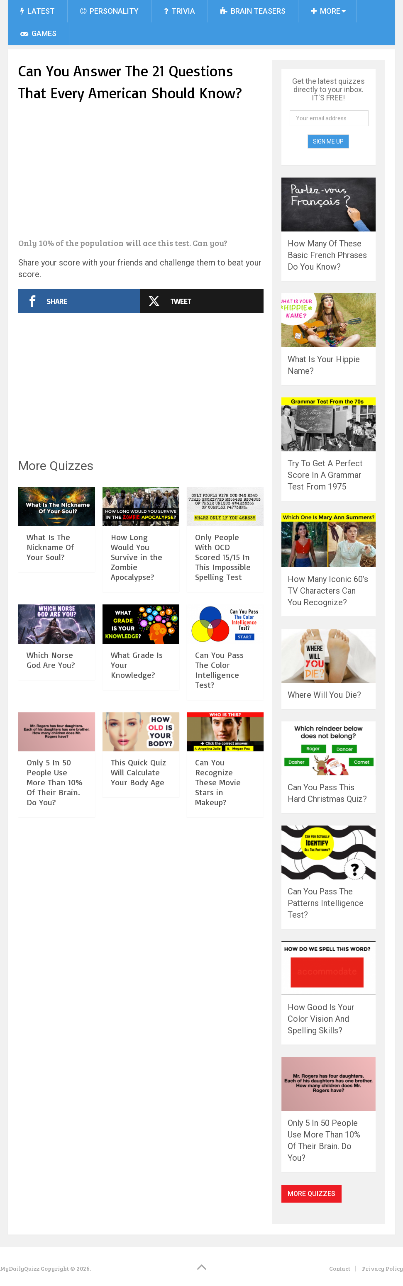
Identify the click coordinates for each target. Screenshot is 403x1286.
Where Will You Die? (324, 695)
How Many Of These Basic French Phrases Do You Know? (327, 255)
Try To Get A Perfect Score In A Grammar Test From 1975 (325, 475)
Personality (109, 11)
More (325, 11)
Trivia (179, 11)
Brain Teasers (253, 11)
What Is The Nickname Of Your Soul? (50, 547)
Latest (37, 11)
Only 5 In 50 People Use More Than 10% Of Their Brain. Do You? (55, 782)
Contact (339, 1268)
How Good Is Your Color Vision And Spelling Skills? (321, 1018)
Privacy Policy (382, 1268)
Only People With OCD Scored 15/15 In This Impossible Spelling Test (223, 557)
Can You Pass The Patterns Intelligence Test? (326, 903)
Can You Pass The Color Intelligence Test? (219, 670)
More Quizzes (311, 1194)
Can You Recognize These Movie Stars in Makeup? (218, 782)
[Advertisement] (141, 171)
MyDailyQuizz (19, 1268)
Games (38, 33)
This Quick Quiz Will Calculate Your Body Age (138, 772)
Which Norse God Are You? (51, 660)
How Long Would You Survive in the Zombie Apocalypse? (136, 557)
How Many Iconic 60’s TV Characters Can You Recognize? (328, 590)
